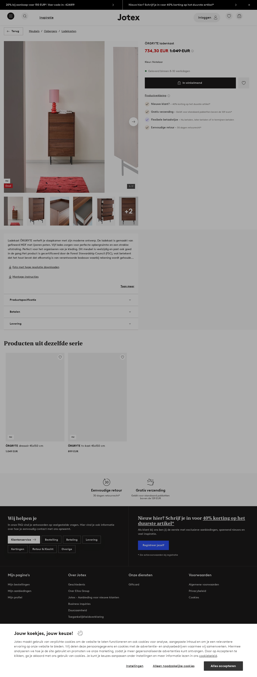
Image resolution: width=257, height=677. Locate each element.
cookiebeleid (208, 656)
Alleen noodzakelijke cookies (173, 666)
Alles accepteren (223, 666)
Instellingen (134, 666)
